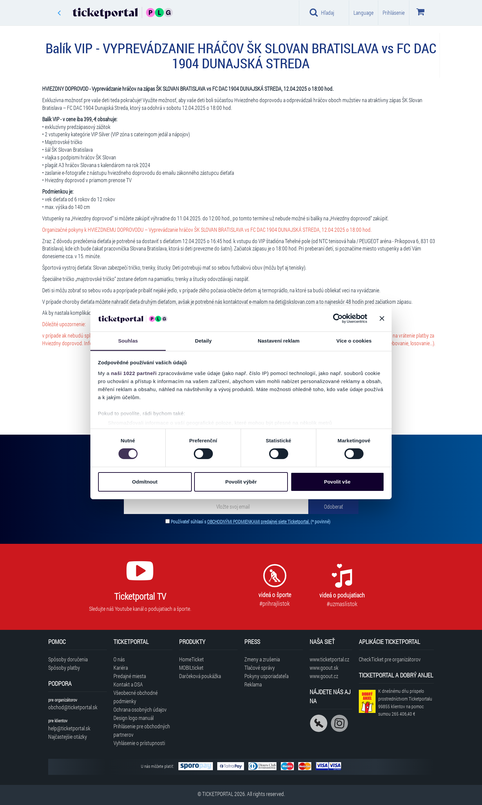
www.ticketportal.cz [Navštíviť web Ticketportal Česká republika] (329, 659)
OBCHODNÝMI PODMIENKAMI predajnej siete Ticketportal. (259, 521)
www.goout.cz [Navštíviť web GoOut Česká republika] (324, 675)
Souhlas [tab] (128, 341)
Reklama (253, 684)
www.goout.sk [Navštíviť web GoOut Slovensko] (324, 667)
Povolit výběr (241, 482)
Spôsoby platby (64, 667)
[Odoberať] (333, 506)
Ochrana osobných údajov (140, 709)
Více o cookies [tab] (354, 341)
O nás (119, 659)
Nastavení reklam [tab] (279, 341)
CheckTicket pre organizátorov (390, 659)
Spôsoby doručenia (68, 659)
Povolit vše (337, 482)
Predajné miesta (129, 675)
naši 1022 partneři (134, 373)
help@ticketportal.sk (69, 728)
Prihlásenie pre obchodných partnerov (141, 730)
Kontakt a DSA (128, 684)
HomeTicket (191, 659)
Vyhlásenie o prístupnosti (139, 742)
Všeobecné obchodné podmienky (135, 697)
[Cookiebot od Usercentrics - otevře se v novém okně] (338, 318)
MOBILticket (191, 667)
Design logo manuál (133, 717)
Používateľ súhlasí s (250, 521)
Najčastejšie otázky (67, 736)
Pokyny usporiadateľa (266, 675)
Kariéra (120, 667)
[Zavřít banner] (382, 318)
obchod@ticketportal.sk (72, 707)
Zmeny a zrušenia (262, 659)
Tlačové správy (259, 667)
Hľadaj (322, 12)
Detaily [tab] (203, 341)
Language (363, 12)
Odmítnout (145, 482)
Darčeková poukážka (200, 675)
